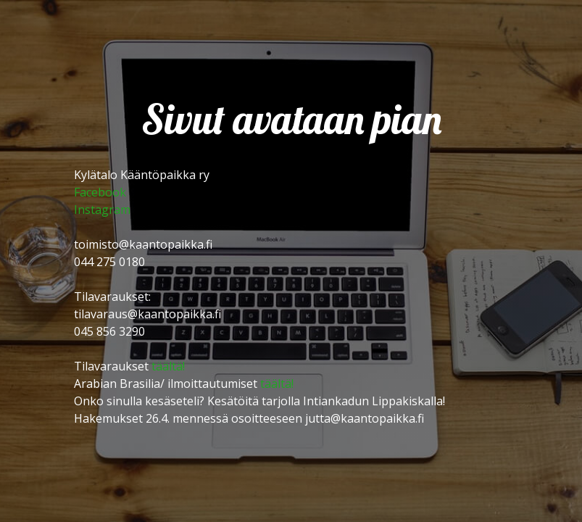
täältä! (168, 366)
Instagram (102, 210)
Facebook (100, 192)
